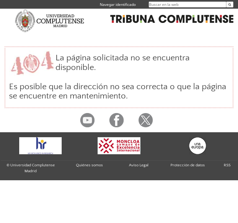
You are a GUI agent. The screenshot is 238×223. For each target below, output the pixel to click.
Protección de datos (187, 165)
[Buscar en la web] (229, 4)
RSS (227, 165)
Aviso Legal (138, 165)
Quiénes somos (89, 165)
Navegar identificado (118, 4)
